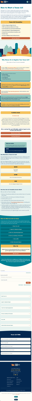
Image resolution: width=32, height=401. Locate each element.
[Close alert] (31, 392)
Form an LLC (9, 379)
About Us (17, 384)
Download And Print (28, 273)
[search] (27, 2)
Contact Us (8, 386)
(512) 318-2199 (15, 370)
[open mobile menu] (30, 2)
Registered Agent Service (11, 377)
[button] (16, 297)
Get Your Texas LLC (16, 38)
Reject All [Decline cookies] (16, 399)
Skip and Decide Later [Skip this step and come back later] (27, 285)
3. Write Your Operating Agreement (15, 232)
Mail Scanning (23, 85)
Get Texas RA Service (15, 136)
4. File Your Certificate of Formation (15, 236)
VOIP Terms (18, 382)
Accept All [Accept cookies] (16, 396)
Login (17, 377)
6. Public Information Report (16, 242)
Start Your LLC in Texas (16, 133)
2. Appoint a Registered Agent (15, 229)
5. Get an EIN (16, 239)
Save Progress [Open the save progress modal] (21, 285)
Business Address (10, 382)
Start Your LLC (16, 254)
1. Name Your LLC (16, 226)
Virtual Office (5, 86)
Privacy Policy (18, 379)
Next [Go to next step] (28, 283)
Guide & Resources (10, 384)
